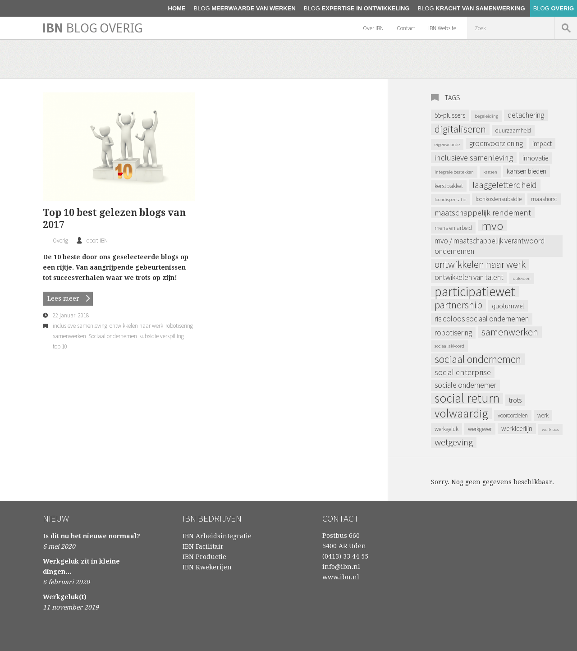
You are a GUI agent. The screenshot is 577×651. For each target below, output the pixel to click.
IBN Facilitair (203, 546)
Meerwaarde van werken (245, 8)
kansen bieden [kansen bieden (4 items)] (526, 171)
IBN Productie (204, 556)
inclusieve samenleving (80, 326)
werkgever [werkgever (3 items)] (480, 429)
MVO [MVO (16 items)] (492, 225)
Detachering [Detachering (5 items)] (526, 115)
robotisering (179, 326)
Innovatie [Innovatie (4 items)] (535, 158)
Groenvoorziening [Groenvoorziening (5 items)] (496, 143)
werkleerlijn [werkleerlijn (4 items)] (516, 428)
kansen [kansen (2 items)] (490, 172)
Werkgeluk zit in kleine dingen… (81, 566)
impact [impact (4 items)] (542, 143)
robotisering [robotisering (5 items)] (453, 333)
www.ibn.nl (340, 577)
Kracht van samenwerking (471, 8)
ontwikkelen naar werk (136, 326)
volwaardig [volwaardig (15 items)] (461, 413)
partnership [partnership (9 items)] (458, 305)
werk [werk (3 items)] (543, 415)
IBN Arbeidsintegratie (217, 536)
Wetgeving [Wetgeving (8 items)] (454, 442)
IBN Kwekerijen (207, 567)
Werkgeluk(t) (65, 597)
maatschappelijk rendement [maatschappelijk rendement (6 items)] (483, 212)
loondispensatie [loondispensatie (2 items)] (450, 199)
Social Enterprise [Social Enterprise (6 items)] (463, 372)
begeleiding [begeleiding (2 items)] (486, 116)
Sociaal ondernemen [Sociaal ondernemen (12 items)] (478, 359)
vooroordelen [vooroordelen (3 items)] (513, 415)
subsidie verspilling (161, 336)
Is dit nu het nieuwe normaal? (91, 536)
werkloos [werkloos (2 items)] (550, 429)
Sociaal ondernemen (112, 336)
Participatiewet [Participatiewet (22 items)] (475, 291)
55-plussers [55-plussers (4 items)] (450, 115)
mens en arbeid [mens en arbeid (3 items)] (453, 228)
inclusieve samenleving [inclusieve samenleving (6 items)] (474, 157)
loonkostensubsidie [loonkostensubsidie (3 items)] (499, 199)
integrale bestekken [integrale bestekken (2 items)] (454, 172)
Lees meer (63, 298)
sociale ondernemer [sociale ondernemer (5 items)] (465, 385)
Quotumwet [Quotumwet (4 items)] (508, 306)
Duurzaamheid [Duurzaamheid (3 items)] (513, 130)
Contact (406, 28)
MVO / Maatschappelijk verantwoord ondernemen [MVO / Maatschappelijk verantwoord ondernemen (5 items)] (490, 246)
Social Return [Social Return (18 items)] (467, 398)
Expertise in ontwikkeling (357, 8)
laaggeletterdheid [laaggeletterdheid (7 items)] (504, 184)
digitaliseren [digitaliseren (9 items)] (460, 129)
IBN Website (442, 28)
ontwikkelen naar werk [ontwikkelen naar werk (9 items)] (480, 264)
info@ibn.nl (341, 566)
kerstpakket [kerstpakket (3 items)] (449, 186)
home (177, 8)
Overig (553, 8)
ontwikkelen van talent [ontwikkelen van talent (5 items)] (469, 277)
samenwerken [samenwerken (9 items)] (509, 332)
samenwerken (69, 336)
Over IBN (373, 28)
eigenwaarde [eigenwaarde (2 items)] (447, 144)
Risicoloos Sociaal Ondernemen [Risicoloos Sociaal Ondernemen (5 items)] (482, 319)
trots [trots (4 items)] (515, 400)
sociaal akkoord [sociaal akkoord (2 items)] (449, 346)
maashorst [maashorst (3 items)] (544, 199)
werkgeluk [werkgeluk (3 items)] (446, 429)
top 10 (60, 346)
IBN (104, 240)
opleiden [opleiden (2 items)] (522, 278)
